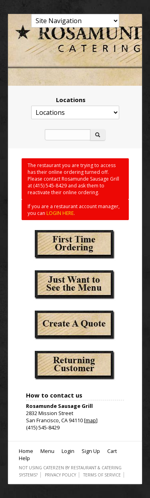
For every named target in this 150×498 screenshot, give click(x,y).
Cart (112, 451)
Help (24, 458)
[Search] (67, 134)
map (91, 420)
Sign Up (91, 451)
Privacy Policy (60, 475)
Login (68, 451)
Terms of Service (102, 475)
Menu (47, 451)
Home (26, 451)
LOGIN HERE (60, 213)
